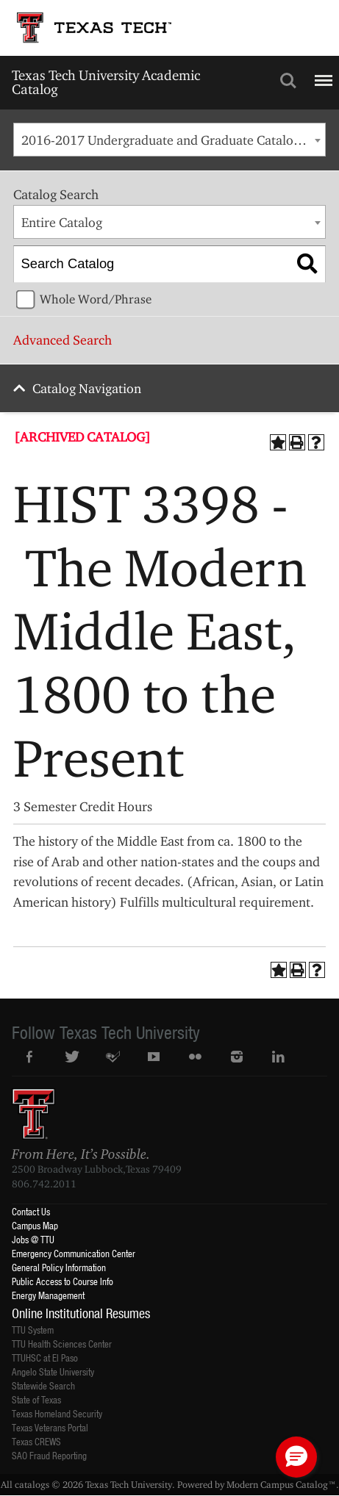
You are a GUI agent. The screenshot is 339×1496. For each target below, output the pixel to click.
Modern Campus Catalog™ (281, 1484)
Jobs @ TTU (33, 1239)
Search (288, 81)
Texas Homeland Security (57, 1413)
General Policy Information (59, 1267)
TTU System (33, 1329)
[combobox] (169, 140)
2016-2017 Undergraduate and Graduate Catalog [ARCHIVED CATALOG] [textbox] (173, 140)
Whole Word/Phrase (95, 299)
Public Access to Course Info (62, 1281)
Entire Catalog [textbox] (61, 222)
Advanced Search (62, 339)
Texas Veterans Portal (50, 1427)
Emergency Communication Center (73, 1253)
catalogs (32, 1484)
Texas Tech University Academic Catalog (106, 82)
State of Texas (36, 1399)
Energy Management (48, 1295)
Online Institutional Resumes (81, 1313)
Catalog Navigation (86, 388)
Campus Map (35, 1225)
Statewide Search (43, 1385)
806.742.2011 (44, 1183)
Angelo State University (53, 1371)
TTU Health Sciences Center (62, 1343)
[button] (296, 1457)
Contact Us (31, 1211)
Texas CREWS (36, 1441)
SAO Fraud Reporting (49, 1455)
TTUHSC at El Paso (45, 1357)
